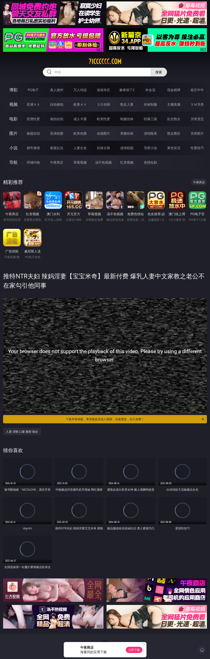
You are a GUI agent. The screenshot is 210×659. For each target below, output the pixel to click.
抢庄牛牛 (197, 90)
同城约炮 (33, 162)
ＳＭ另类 (197, 104)
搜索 (158, 72)
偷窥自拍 (33, 133)
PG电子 (33, 90)
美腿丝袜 (126, 133)
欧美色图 (80, 133)
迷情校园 (126, 148)
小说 (13, 148)
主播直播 (173, 104)
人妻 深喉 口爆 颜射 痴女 (22, 431)
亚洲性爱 (33, 119)
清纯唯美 (150, 133)
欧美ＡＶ (80, 104)
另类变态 (197, 119)
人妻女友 (80, 148)
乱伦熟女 (173, 119)
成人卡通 (80, 119)
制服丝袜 (126, 119)
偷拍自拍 (56, 119)
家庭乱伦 (56, 148)
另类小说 (150, 148)
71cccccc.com (105, 61)
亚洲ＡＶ (33, 104)
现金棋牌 (173, 90)
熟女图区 (173, 133)
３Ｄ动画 (103, 104)
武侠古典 (103, 148)
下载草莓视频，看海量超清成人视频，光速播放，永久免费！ (135, 419)
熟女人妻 (126, 104)
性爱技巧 (197, 148)
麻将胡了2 (126, 90)
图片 (13, 133)
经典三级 (150, 119)
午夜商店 (56, 162)
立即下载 (134, 650)
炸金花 (150, 90)
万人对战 (80, 90)
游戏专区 (103, 90)
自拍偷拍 (56, 104)
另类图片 (197, 133)
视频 (13, 104)
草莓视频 (80, 162)
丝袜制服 (150, 104)
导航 (13, 162)
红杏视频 (126, 162)
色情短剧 (150, 162)
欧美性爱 (103, 119)
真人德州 (56, 90)
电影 (13, 119)
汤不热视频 (103, 162)
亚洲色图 (56, 133)
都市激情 (33, 148)
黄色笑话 (173, 148)
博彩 (13, 90)
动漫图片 (103, 133)
